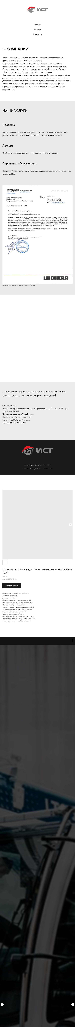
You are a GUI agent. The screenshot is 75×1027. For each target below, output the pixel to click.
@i (14, 420)
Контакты (37, 34)
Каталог (37, 29)
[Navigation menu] (71, 641)
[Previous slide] (2, 779)
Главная (37, 24)
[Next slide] (72, 779)
